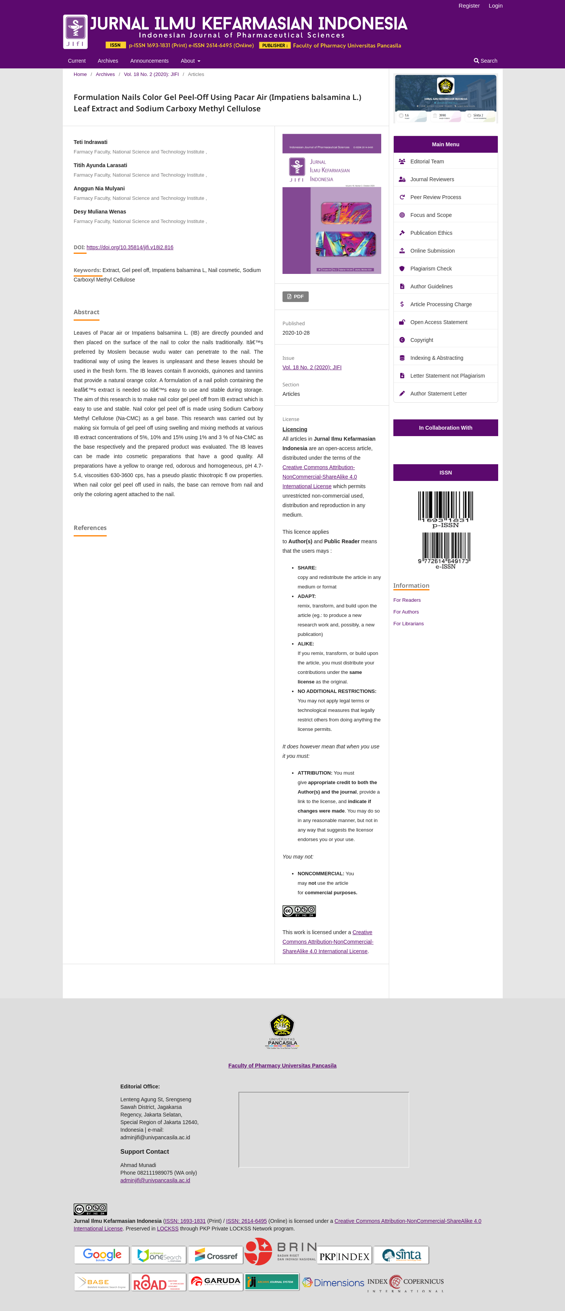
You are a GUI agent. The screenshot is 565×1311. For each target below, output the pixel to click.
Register (469, 5)
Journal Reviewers (432, 179)
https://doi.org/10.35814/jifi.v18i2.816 (130, 247)
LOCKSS (167, 1229)
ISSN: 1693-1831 (185, 1221)
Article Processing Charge (441, 304)
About (188, 61)
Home (80, 74)
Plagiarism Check (431, 269)
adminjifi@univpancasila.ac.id (155, 1180)
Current (77, 61)
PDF (298, 296)
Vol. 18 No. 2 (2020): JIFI (151, 74)
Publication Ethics (431, 233)
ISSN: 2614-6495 (246, 1221)
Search (485, 61)
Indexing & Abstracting (436, 358)
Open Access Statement (438, 322)
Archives (108, 61)
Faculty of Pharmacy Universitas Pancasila (283, 1066)
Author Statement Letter (438, 394)
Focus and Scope (431, 215)
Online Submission (432, 251)
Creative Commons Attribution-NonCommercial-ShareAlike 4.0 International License (319, 476)
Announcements (149, 61)
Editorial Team (427, 161)
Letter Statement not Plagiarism (447, 376)
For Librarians (408, 623)
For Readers (407, 600)
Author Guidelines (431, 286)
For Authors (406, 612)
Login (496, 5)
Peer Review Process (435, 197)
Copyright (421, 340)
